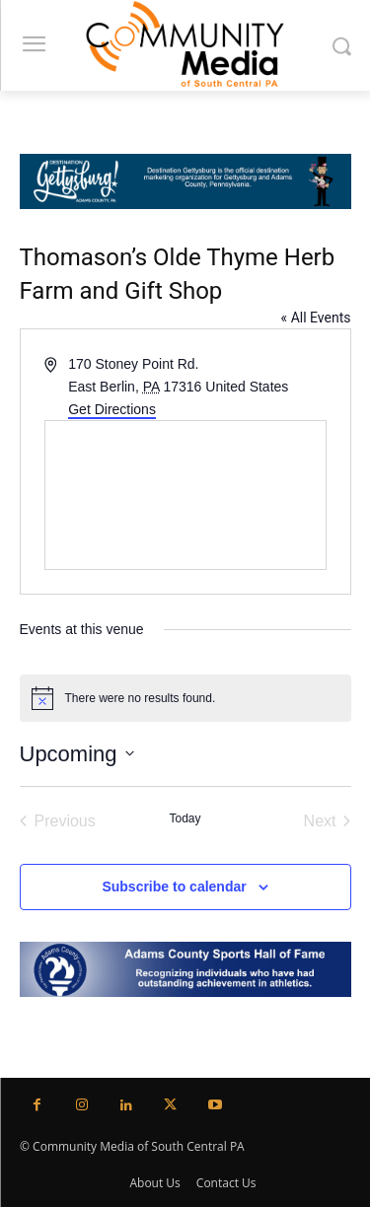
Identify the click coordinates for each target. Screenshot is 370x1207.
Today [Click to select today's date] (184, 818)
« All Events (316, 317)
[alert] (185, 698)
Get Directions (112, 409)
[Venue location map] (185, 495)
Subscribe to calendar (174, 886)
